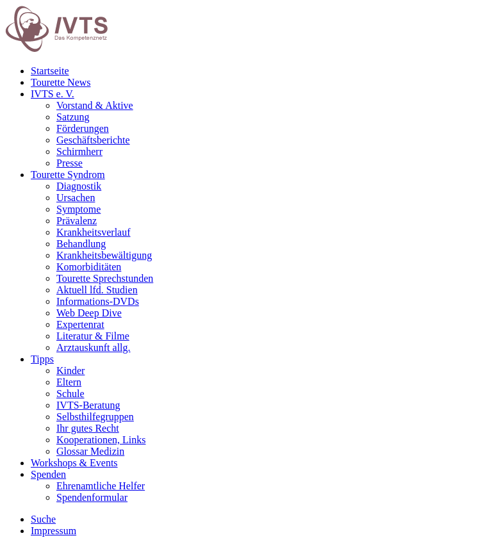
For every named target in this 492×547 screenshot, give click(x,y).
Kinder (70, 370)
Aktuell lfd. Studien (97, 289)
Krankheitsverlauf (93, 232)
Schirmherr (79, 151)
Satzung (73, 116)
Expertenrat (80, 324)
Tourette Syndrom (68, 174)
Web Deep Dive (89, 312)
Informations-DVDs (97, 301)
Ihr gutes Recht (87, 428)
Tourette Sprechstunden (104, 278)
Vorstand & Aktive (94, 105)
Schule (70, 393)
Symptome (78, 209)
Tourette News (61, 82)
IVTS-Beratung (88, 405)
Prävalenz (76, 220)
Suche (43, 519)
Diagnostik (78, 186)
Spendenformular (91, 497)
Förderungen (82, 128)
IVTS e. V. (52, 93)
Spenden (48, 474)
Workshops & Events (74, 462)
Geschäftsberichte (93, 140)
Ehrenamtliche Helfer (100, 485)
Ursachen (75, 197)
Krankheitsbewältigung (104, 255)
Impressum (53, 530)
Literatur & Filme (92, 336)
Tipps (42, 359)
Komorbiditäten (88, 266)
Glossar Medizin (90, 451)
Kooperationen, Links (101, 439)
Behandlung (81, 243)
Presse (69, 163)
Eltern (68, 382)
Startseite (50, 70)
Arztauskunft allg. (93, 347)
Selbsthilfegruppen (95, 416)
